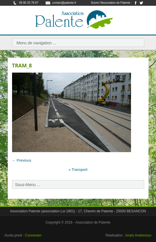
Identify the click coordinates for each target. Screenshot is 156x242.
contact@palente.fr (64, 2)
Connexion (33, 235)
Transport (78, 169)
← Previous (21, 160)
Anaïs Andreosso (138, 235)
